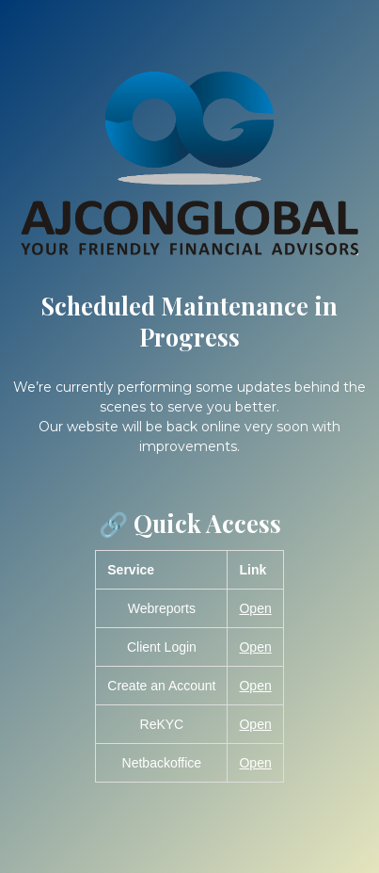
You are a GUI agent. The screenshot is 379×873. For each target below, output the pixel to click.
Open (255, 608)
